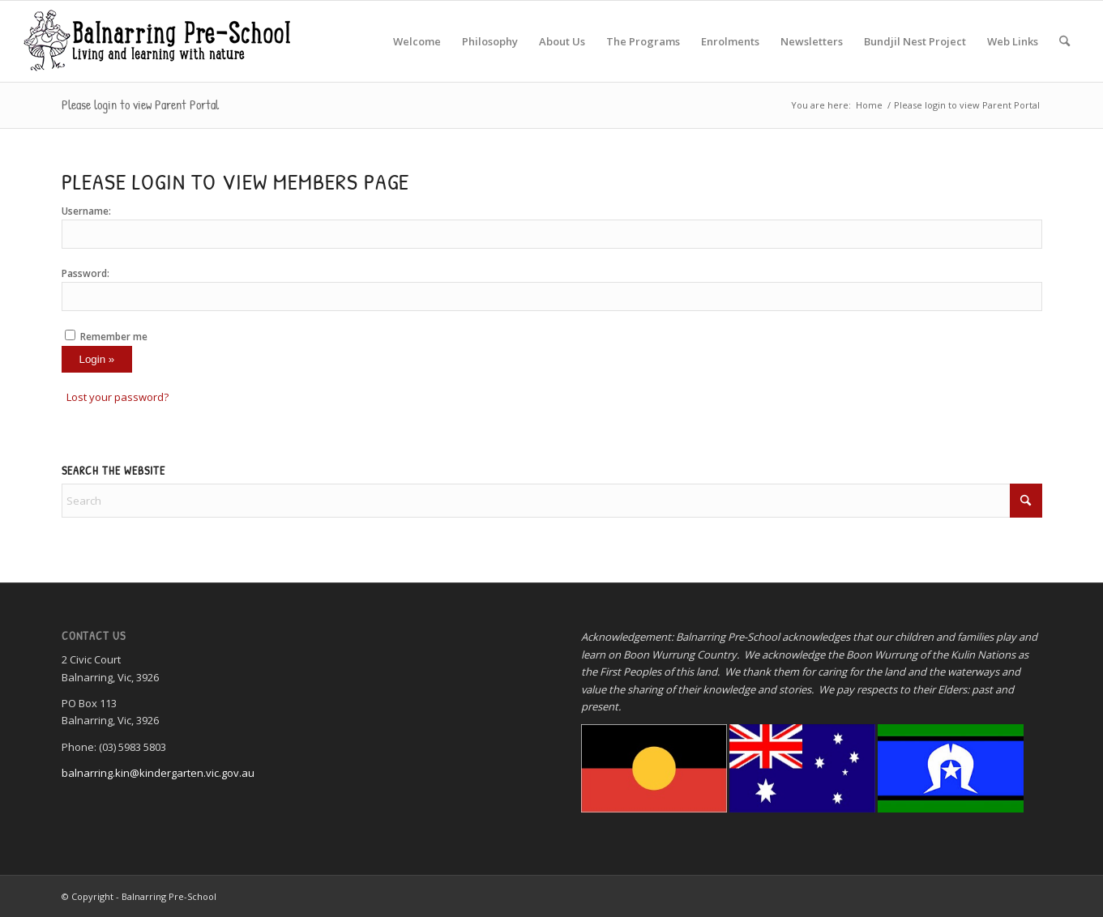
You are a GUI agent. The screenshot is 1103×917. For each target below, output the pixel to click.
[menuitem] (417, 41)
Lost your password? (117, 397)
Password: (85, 273)
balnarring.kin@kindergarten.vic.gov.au (158, 773)
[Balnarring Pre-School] (156, 41)
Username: (86, 211)
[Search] (1064, 41)
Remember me (113, 336)
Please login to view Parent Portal (140, 104)
